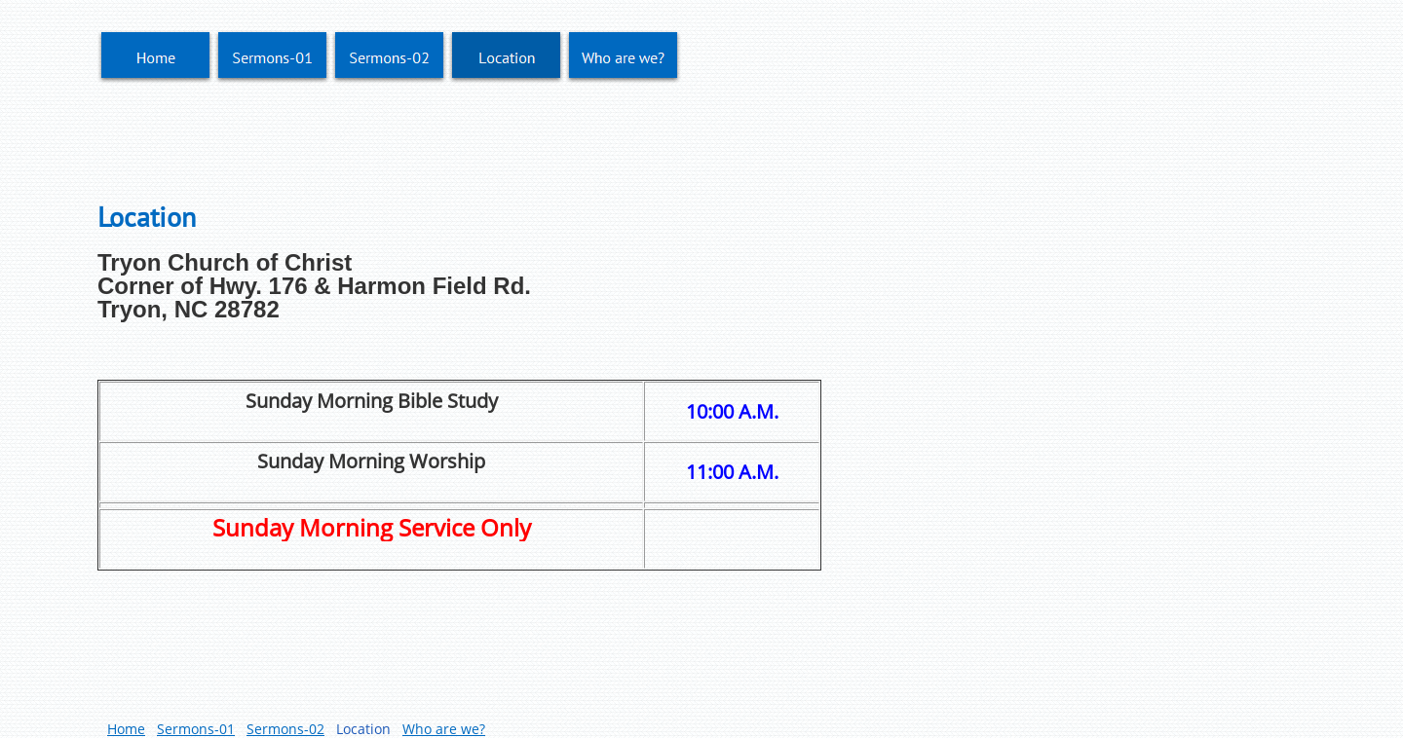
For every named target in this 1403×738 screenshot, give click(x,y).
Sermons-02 (285, 729)
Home (126, 729)
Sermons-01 (196, 729)
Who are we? (443, 729)
